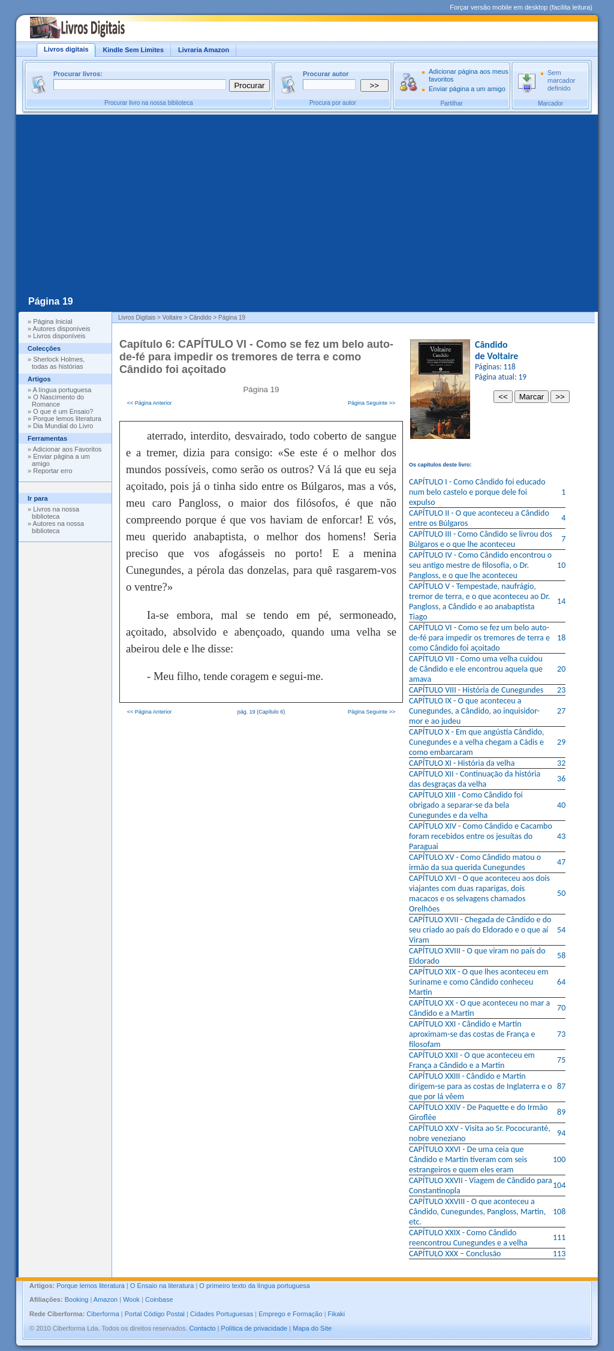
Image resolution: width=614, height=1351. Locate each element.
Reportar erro (52, 470)
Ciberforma (102, 1313)
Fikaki (336, 1313)
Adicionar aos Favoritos (67, 449)
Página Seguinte (367, 403)
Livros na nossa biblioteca (55, 513)
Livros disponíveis (59, 335)
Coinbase (159, 1299)
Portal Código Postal (155, 1313)
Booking (77, 1299)
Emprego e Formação (290, 1313)
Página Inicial (52, 321)
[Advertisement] (307, 204)
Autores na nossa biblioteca (58, 527)
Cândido (491, 344)
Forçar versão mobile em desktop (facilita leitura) (521, 7)
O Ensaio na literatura (162, 1285)
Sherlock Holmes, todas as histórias (58, 363)
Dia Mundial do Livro (63, 425)
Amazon (106, 1299)
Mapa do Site (312, 1328)
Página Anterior (153, 403)
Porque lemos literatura (67, 418)
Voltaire (502, 356)
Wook (131, 1299)
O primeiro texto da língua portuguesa (254, 1285)
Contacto (202, 1328)
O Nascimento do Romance (58, 400)
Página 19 (50, 301)
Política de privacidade (254, 1328)
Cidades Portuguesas (221, 1313)
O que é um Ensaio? (63, 411)
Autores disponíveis (62, 328)
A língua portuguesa (62, 389)
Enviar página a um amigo (467, 88)
